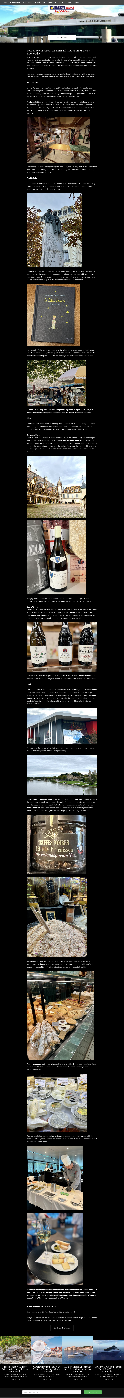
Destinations (27, 2)
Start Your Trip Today (62, 1328)
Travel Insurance (74, 2)
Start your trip (93, 1392)
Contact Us (52, 2)
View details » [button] (15, 1379)
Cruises (61, 2)
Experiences (15, 2)
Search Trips (40, 2)
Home (5, 2)
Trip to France (62, 37)
